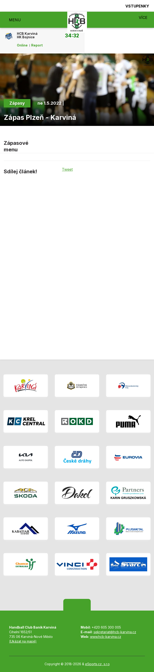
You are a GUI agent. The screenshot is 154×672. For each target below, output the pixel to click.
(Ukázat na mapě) (23, 641)
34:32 (72, 35)
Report (37, 45)
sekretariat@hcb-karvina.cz (115, 632)
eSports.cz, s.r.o (97, 664)
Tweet (67, 169)
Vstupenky (134, 5)
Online (22, 45)
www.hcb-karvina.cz (105, 637)
